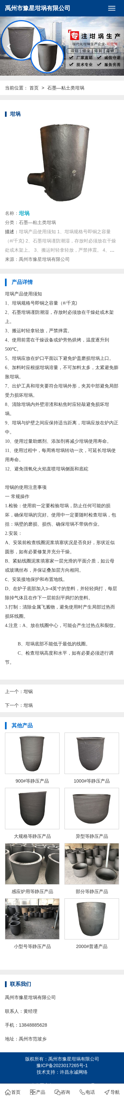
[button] (9, 46)
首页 (34, 87)
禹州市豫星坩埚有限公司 (37, 8)
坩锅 (28, 691)
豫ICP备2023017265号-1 (62, 1065)
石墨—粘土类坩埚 (65, 87)
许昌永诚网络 (74, 1072)
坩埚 (28, 705)
